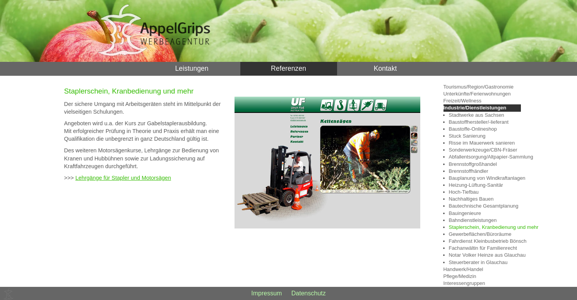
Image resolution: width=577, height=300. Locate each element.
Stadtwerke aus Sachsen (476, 115)
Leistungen (191, 68)
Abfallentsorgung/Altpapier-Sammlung (485, 157)
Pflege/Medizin (459, 276)
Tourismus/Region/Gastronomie (478, 87)
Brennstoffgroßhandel (473, 164)
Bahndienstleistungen (473, 220)
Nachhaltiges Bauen (471, 199)
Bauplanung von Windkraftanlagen (485, 178)
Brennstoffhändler (468, 171)
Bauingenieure (465, 213)
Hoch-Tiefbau (464, 192)
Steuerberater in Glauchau (478, 262)
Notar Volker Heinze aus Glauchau (485, 255)
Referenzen (288, 68)
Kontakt (385, 68)
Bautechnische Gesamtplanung (484, 206)
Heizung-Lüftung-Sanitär (476, 185)
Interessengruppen (464, 283)
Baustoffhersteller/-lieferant (479, 122)
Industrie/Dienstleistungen (475, 108)
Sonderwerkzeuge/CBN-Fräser (483, 150)
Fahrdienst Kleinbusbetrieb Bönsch (485, 241)
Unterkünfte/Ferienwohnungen (477, 94)
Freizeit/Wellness (462, 101)
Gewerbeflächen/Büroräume (480, 234)
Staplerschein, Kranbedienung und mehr (485, 227)
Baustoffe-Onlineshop (473, 129)
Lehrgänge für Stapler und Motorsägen (123, 178)
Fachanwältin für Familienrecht (483, 248)
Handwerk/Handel (463, 269)
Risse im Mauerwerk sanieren (482, 143)
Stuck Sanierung (467, 136)
